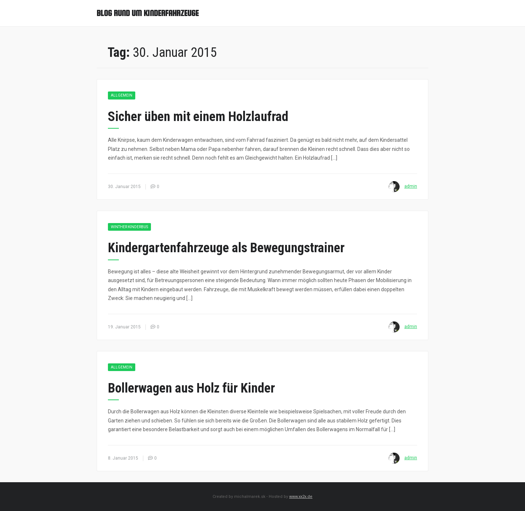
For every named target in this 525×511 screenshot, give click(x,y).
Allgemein (121, 95)
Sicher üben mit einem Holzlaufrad (198, 116)
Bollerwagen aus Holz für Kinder (191, 388)
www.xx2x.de (300, 496)
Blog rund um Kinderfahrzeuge (148, 13)
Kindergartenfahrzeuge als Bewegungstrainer (226, 248)
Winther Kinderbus (129, 227)
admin (410, 186)
